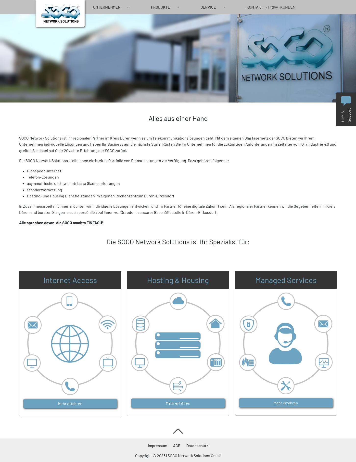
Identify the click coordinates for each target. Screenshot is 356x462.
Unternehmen (107, 7)
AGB (176, 445)
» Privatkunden (280, 7)
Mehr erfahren (70, 403)
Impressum (157, 445)
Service (208, 7)
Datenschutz (197, 445)
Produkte (160, 7)
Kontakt (254, 7)
